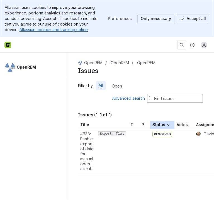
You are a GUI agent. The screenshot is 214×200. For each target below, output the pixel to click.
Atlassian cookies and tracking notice (54, 29)
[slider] (69, 126)
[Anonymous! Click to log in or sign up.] (204, 45)
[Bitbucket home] (7, 45)
